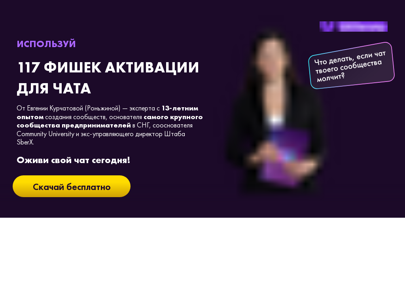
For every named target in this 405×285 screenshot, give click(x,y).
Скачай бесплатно (72, 186)
